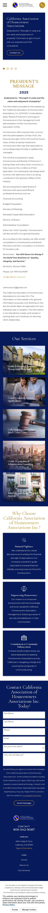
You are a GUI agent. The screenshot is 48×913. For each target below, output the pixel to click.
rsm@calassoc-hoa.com (14, 277)
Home (24, 860)
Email (6, 738)
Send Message (24, 803)
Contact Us (15, 53)
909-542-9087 (24, 829)
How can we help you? (14, 755)
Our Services (24, 870)
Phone (7, 730)
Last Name (9, 722)
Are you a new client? (13, 747)
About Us (24, 865)
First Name (9, 713)
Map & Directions (24, 848)
